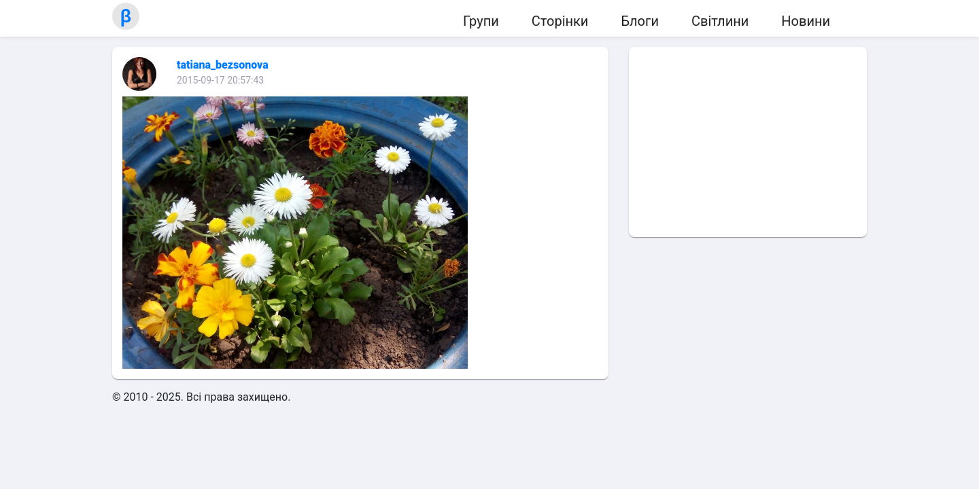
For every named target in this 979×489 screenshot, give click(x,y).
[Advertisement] (748, 142)
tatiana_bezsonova (223, 64)
